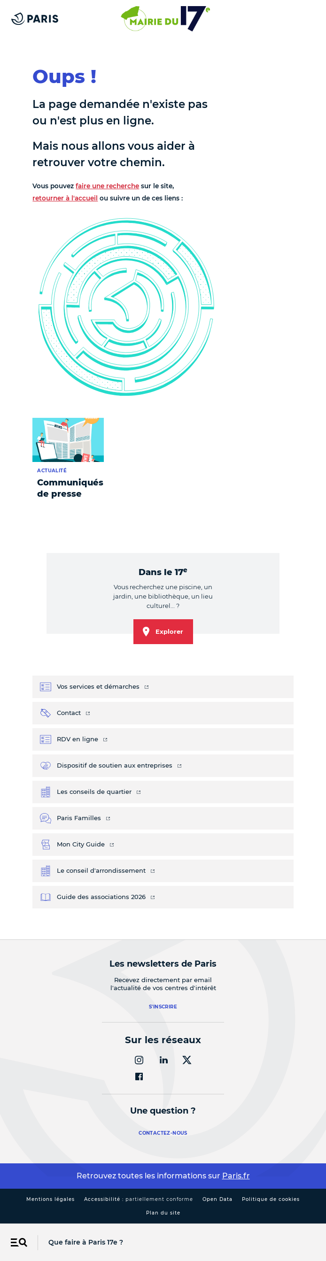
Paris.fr (236, 1175)
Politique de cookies (271, 1199)
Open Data (217, 1199)
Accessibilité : (138, 1199)
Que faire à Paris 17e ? (85, 1242)
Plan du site (163, 1213)
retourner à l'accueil (65, 198)
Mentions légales (50, 1199)
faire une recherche (107, 186)
